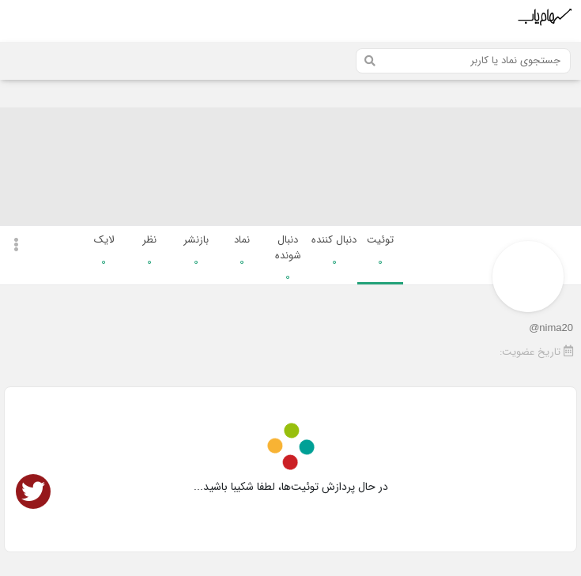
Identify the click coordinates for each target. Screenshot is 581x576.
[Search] (463, 60)
